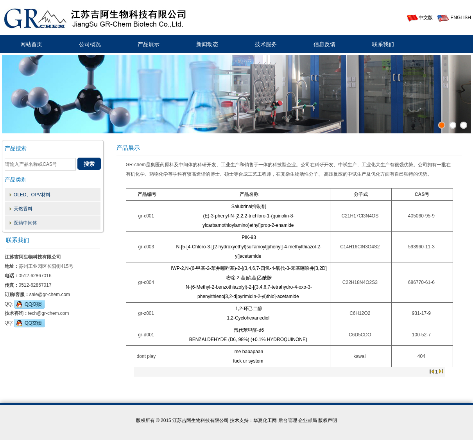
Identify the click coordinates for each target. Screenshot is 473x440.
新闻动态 (207, 44)
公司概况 (90, 44)
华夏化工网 (265, 420)
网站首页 (31, 44)
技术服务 (266, 44)
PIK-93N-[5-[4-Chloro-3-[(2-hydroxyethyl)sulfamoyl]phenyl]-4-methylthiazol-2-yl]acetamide (248, 247)
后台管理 (287, 420)
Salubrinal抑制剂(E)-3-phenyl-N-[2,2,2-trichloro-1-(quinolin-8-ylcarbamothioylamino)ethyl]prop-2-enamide (248, 216)
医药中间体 (25, 223)
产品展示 (148, 44)
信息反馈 (324, 44)
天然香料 (23, 209)
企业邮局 (307, 420)
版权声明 (327, 420)
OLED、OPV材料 (32, 195)
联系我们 (383, 44)
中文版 (419, 17)
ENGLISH (454, 17)
